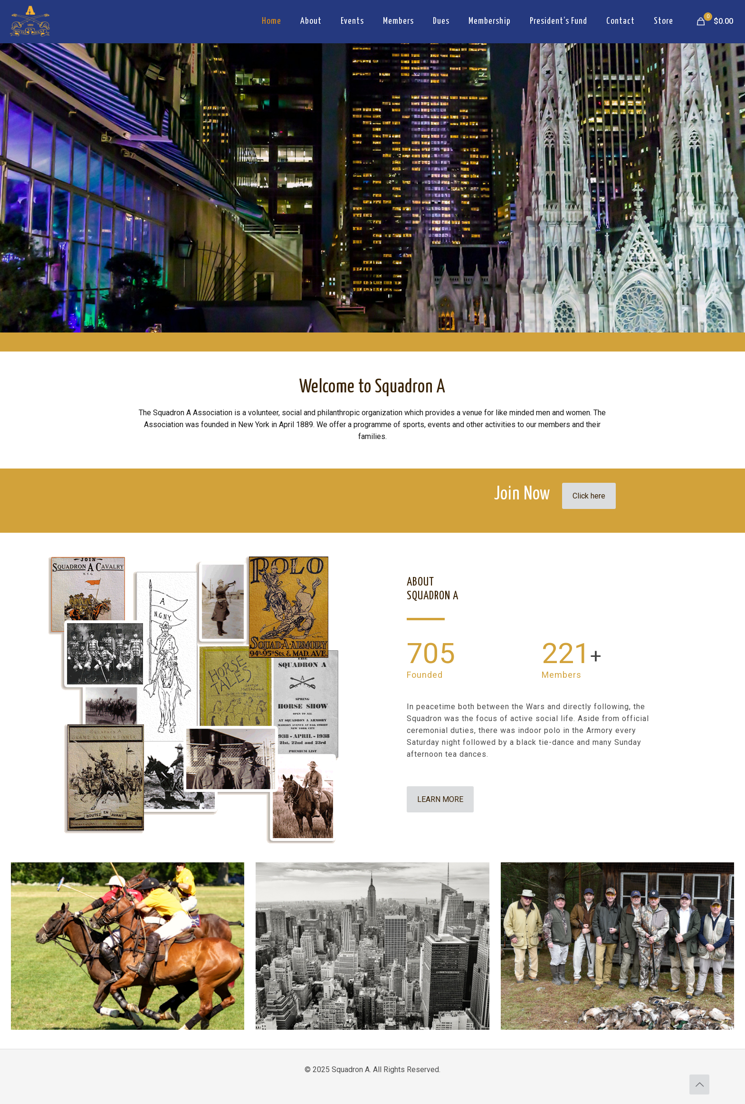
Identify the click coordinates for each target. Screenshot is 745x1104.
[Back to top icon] (699, 1084)
